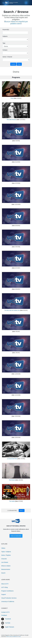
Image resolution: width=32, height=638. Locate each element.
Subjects (5, 36)
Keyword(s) (6, 29)
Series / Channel (7, 56)
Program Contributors (7, 591)
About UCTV (4, 583)
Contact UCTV (5, 612)
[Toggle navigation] (27, 2)
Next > (21, 510)
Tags (4, 43)
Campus (5, 50)
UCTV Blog (4, 587)
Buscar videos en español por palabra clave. (16, 23)
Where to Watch (5, 566)
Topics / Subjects (6, 551)
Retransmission (5, 569)
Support (3, 594)
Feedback (4, 615)
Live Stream (4, 562)
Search (3, 573)
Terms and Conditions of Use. (13, 636)
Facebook (8, 619)
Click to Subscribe (16, 536)
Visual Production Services (8, 598)
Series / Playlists (6, 555)
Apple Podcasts (9, 627)
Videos (3, 548)
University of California (7, 601)
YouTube (7, 623)
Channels (4, 558)
